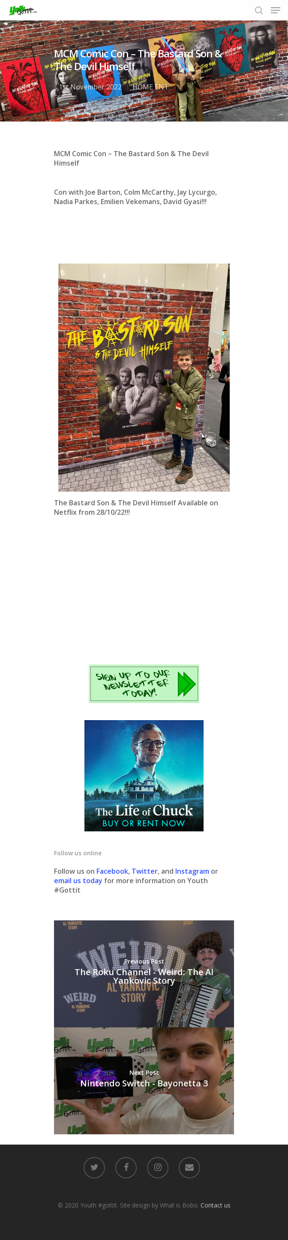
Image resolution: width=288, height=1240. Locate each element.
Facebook (112, 871)
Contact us (216, 1205)
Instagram (193, 871)
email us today (78, 880)
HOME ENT (150, 87)
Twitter (145, 871)
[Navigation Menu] (275, 10)
